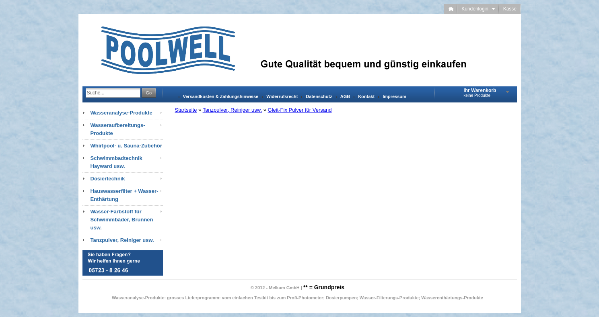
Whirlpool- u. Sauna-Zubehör (126, 146)
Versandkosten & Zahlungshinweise (221, 96)
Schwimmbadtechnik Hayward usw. (116, 162)
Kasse (510, 9)
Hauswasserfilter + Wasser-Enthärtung (124, 195)
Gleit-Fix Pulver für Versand (300, 110)
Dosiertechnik (108, 179)
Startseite (186, 110)
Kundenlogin (478, 9)
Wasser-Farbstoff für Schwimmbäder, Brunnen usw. (122, 220)
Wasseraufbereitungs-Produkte (118, 129)
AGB (345, 96)
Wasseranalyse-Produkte (121, 113)
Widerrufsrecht (282, 96)
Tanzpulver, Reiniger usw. (232, 110)
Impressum (394, 96)
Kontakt (366, 96)
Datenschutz (319, 96)
